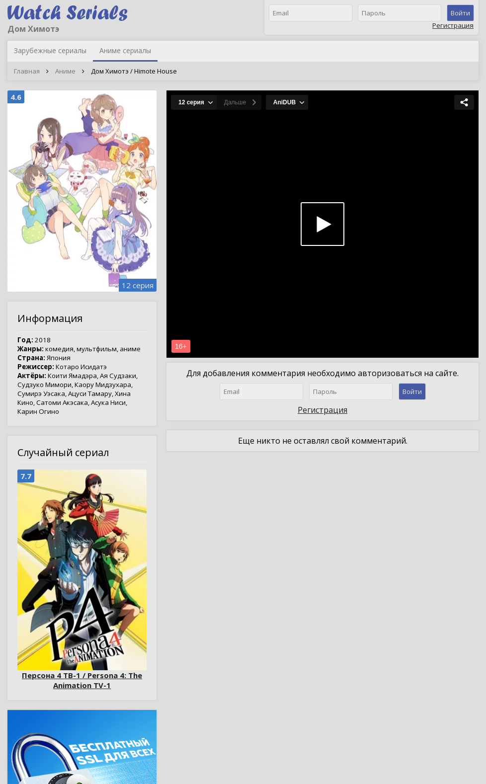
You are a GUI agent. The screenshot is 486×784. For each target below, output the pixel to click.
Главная (27, 71)
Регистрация (453, 25)
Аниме (65, 71)
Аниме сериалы (125, 50)
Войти (460, 12)
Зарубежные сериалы (50, 50)
